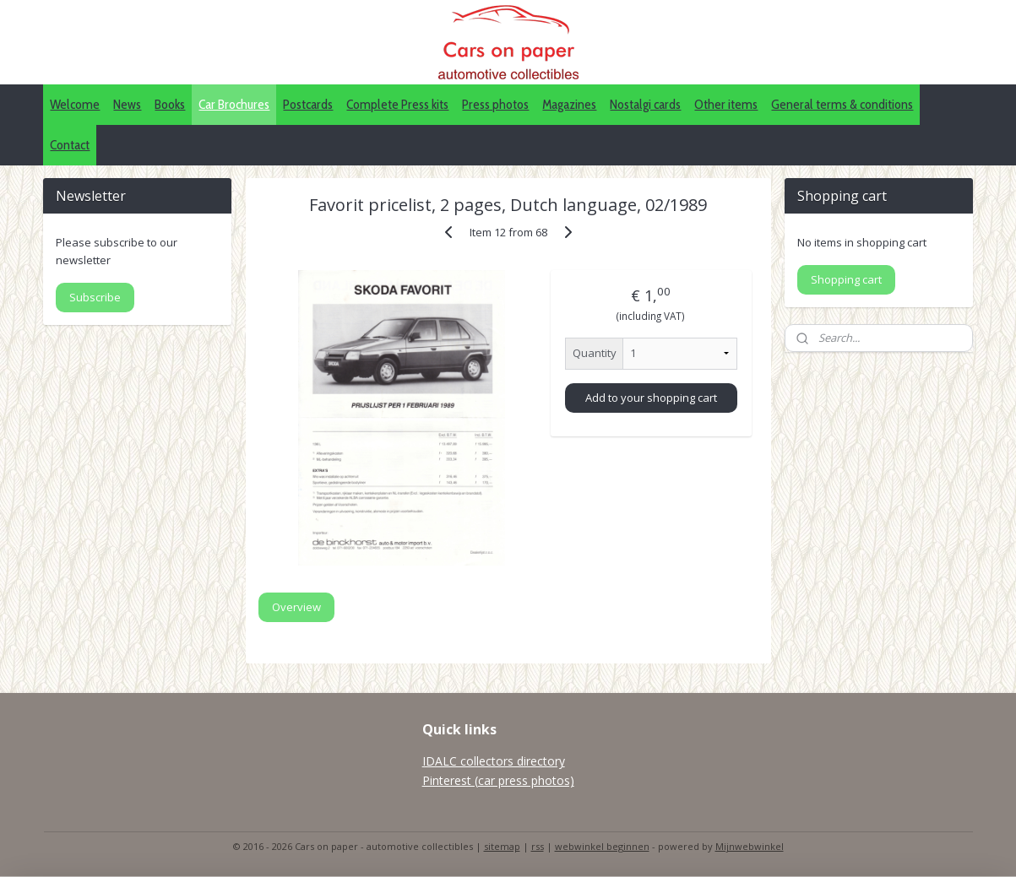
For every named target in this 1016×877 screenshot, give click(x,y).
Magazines (569, 104)
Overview (296, 606)
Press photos (495, 104)
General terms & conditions (842, 104)
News (127, 104)
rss (537, 846)
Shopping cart (846, 279)
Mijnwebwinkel (749, 846)
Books (170, 104)
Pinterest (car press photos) (498, 780)
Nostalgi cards (645, 104)
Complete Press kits (397, 104)
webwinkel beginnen (602, 846)
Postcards (308, 104)
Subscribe (95, 297)
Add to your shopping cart (651, 397)
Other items (726, 104)
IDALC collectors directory (493, 761)
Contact (70, 145)
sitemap (502, 846)
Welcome (75, 104)
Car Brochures (233, 104)
